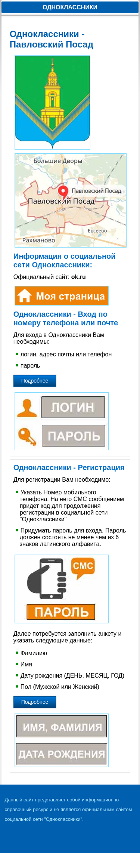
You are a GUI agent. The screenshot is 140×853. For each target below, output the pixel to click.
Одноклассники (70, 7)
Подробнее (35, 381)
